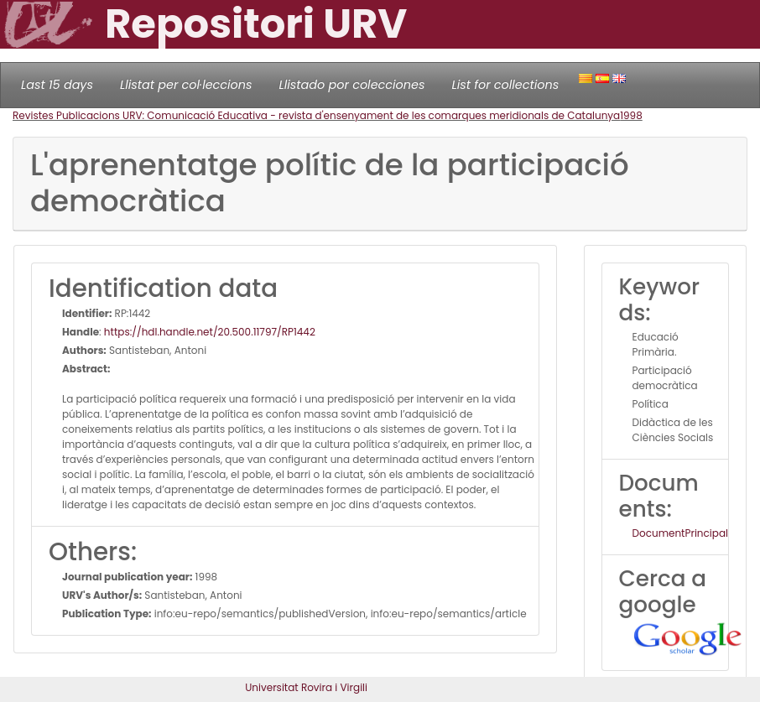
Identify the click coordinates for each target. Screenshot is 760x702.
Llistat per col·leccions (186, 84)
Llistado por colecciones (352, 84)
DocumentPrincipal (680, 533)
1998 (631, 115)
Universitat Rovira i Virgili (306, 687)
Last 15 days (57, 84)
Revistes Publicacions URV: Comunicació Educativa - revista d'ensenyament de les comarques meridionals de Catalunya (316, 115)
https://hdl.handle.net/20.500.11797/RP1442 (209, 332)
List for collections (505, 84)
